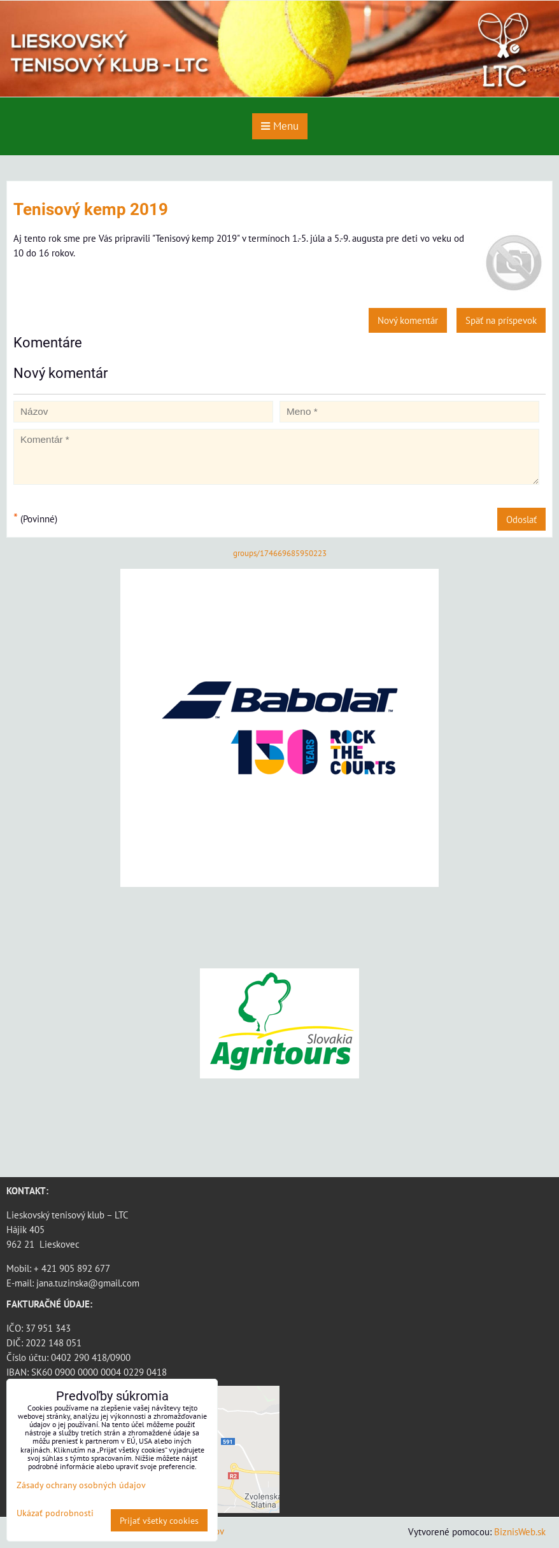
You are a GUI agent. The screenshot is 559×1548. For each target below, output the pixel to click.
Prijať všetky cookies (159, 1520)
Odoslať (521, 519)
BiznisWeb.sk (520, 1531)
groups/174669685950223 (280, 553)
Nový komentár (408, 320)
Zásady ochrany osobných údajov (81, 1485)
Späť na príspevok (501, 320)
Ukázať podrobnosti (55, 1513)
